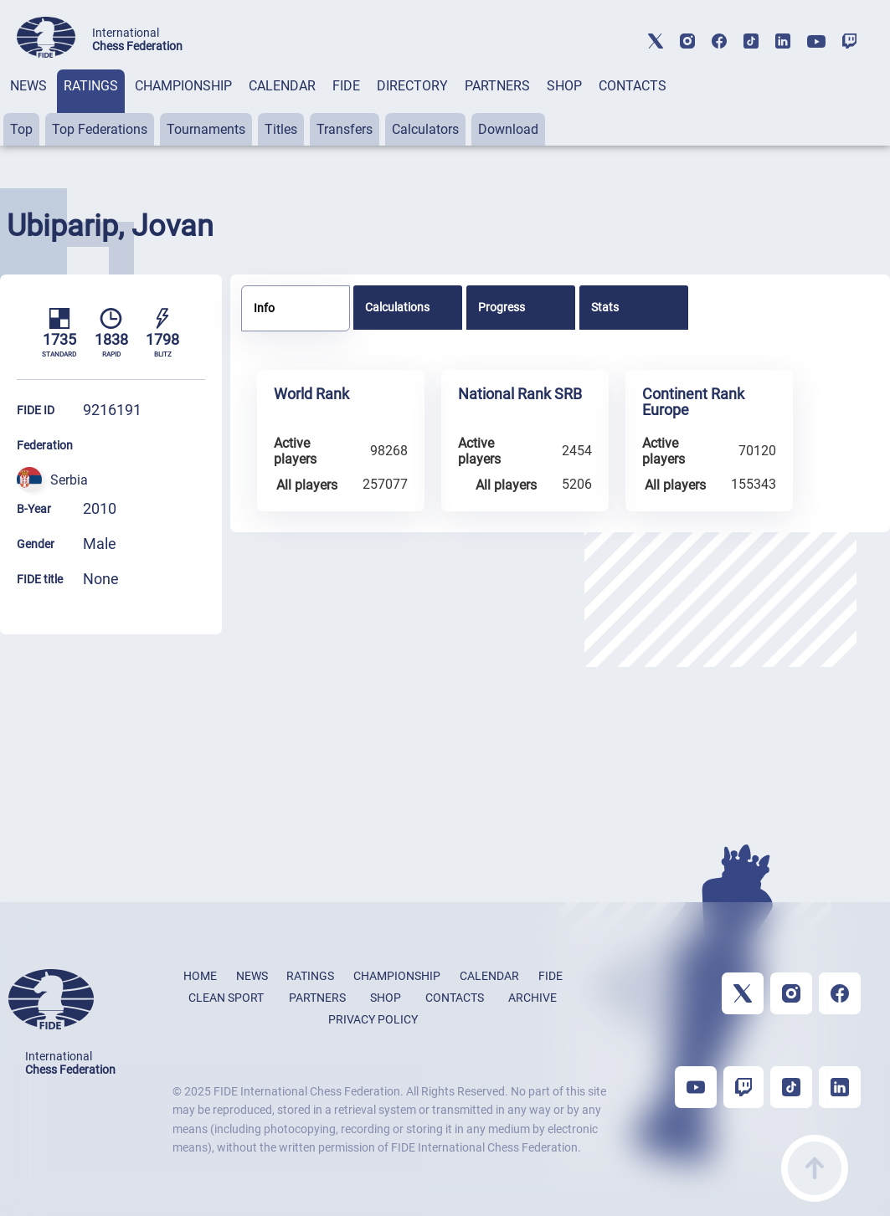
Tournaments (206, 129)
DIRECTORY (412, 86)
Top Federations (99, 129)
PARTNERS (497, 86)
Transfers (344, 129)
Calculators (425, 129)
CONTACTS (632, 86)
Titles (281, 129)
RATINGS (91, 86)
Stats (605, 307)
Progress (501, 307)
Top (21, 129)
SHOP (564, 86)
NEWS (28, 86)
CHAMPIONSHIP (183, 86)
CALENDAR (282, 86)
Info (264, 308)
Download (508, 129)
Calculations (397, 307)
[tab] (28, 107)
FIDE (346, 86)
